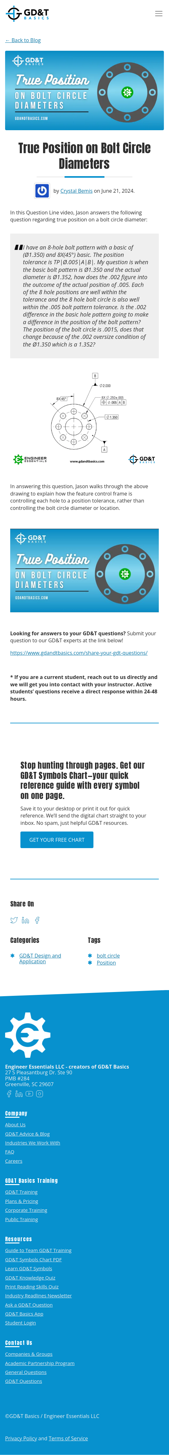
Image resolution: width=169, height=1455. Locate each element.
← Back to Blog (23, 40)
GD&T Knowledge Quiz (30, 1277)
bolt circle (108, 955)
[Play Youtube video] (84, 570)
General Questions (26, 1372)
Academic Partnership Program (40, 1363)
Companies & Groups (29, 1354)
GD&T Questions (23, 1381)
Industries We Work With (32, 1142)
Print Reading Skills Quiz (32, 1286)
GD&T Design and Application (40, 958)
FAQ (9, 1151)
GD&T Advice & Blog (27, 1133)
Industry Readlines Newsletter (38, 1295)
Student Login (20, 1322)
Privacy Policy (21, 1438)
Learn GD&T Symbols (28, 1268)
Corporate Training (26, 1210)
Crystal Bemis (76, 190)
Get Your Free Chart (56, 839)
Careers (13, 1161)
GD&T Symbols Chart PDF (33, 1259)
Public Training (21, 1219)
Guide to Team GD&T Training (38, 1250)
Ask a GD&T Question (29, 1305)
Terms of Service (68, 1438)
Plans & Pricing (21, 1201)
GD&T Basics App (24, 1313)
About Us (15, 1124)
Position (106, 962)
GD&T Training (21, 1192)
